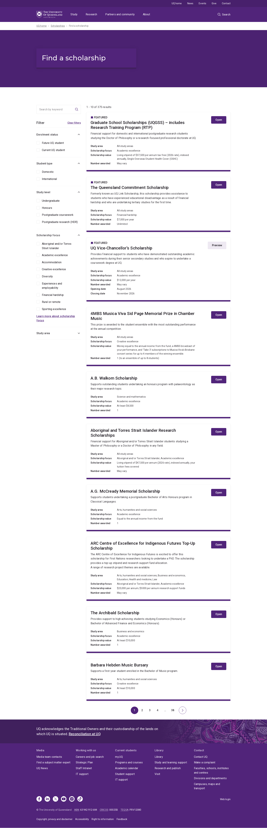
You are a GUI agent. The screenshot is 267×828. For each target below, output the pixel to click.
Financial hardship (53, 295)
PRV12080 (135, 809)
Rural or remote (51, 302)
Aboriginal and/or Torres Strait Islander (56, 246)
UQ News (42, 768)
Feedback (122, 819)
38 (173, 711)
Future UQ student (53, 143)
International (49, 179)
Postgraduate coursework (57, 214)
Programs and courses (129, 762)
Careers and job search (90, 756)
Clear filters (74, 122)
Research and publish (168, 768)
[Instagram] (72, 799)
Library (159, 756)
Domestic (48, 171)
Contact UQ (201, 756)
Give (214, 3)
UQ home (177, 3)
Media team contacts (49, 756)
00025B (113, 809)
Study (73, 14)
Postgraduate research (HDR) (60, 222)
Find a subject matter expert (53, 762)
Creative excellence (54, 269)
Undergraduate (51, 200)
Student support (125, 774)
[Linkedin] (47, 799)
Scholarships (58, 25)
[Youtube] (63, 799)
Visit (157, 774)
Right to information (103, 819)
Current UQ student (53, 150)
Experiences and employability (52, 286)
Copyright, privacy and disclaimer (54, 819)
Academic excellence (55, 255)
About (146, 14)
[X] (55, 799)
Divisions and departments (210, 778)
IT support (82, 774)
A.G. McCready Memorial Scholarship (158, 507)
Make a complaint (204, 762)
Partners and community (120, 14)
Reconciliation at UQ (85, 734)
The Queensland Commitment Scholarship (158, 204)
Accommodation (51, 262)
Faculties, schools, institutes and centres (211, 770)
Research (91, 14)
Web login (225, 799)
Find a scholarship (79, 25)
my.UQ (119, 756)
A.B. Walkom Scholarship (158, 394)
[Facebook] (39, 799)
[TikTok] (80, 799)
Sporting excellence (54, 309)
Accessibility (82, 819)
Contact (226, 3)
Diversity (47, 276)
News (190, 3)
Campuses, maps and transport (207, 786)
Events (202, 3)
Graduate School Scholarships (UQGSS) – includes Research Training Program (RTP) (158, 141)
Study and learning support (171, 762)
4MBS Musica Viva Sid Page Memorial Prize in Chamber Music (158, 336)
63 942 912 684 (88, 809)
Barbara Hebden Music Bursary (158, 679)
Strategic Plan (84, 762)
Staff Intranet (84, 768)
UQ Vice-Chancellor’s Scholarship (158, 269)
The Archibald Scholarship (158, 629)
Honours (47, 208)
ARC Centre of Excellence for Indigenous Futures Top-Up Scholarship (158, 568)
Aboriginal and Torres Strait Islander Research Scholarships (158, 451)
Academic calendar (126, 768)
